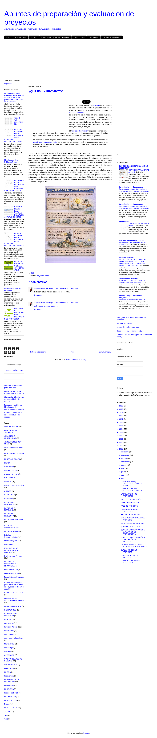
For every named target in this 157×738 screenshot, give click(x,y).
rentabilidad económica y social (45, 142)
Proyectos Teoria (42, 276)
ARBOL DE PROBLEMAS (14, 453)
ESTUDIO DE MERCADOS (112, 37)
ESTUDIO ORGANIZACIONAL (11, 526)
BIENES (7, 463)
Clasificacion (9, 467)
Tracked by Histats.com (14, 370)
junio (123, 472)
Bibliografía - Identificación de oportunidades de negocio (14, 399)
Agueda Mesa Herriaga (43, 288)
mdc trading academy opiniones (46, 306)
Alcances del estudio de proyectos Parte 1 (13, 387)
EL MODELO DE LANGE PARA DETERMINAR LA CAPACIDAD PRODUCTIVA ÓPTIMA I (14, 135)
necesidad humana (76, 113)
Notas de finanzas (126, 257)
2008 (121, 449)
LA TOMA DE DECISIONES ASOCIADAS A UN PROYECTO (134, 546)
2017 (121, 419)
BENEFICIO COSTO (12, 459)
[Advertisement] (77, 60)
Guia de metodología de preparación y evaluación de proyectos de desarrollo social (14, 586)
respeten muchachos (124, 323)
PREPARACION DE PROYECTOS (11, 681)
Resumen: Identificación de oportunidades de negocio (13, 415)
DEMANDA (8, 499)
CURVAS (7, 491)
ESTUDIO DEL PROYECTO (10, 515)
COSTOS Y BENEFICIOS (14, 485)
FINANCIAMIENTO (11, 573)
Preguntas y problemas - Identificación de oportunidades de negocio (14, 407)
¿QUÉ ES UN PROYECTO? (131, 527)
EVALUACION (93, 37)
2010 (121, 442)
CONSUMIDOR (10, 478)
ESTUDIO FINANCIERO (13, 520)
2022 (121, 409)
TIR (5, 715)
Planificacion (9, 668)
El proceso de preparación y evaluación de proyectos (14, 392)
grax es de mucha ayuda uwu (128, 327)
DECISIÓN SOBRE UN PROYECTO (129, 556)
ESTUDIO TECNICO (12, 531)
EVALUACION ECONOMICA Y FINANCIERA (10, 564)
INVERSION (9, 623)
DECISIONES (9, 495)
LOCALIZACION (79, 37)
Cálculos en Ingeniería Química (131, 240)
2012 (121, 436)
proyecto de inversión (80, 131)
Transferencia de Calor (128, 279)
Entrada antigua (105, 352)
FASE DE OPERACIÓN (130, 503)
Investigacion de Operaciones (131, 187)
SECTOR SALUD (10, 708)
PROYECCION (10, 696)
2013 (121, 432)
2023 (121, 406)
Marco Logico (9, 634)
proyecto (96, 105)
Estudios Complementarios (11, 536)
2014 (121, 429)
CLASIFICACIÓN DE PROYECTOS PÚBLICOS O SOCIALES (132, 483)
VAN (6, 719)
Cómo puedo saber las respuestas (129, 331)
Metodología (9, 648)
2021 (121, 413)
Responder (38, 295)
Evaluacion (8, 544)
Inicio (73, 352)
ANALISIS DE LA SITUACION (10, 431)
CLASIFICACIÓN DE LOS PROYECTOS (131, 562)
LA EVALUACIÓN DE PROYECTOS (129, 495)
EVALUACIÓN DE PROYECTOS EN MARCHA (11, 550)
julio (123, 468)
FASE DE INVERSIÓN (129, 506)
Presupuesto (9, 685)
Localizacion (9, 631)
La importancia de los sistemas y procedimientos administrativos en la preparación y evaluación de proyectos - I (14, 97)
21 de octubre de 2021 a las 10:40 (66, 288)
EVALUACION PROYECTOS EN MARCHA (55, 37)
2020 (121, 416)
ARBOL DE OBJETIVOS (13, 448)
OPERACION (9, 655)
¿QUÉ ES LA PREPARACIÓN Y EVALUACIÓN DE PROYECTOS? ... (133, 532)
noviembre (125, 455)
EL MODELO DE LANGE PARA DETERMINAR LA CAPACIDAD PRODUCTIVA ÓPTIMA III (14, 239)
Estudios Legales (10, 541)
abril (123, 478)
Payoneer (8, 84)
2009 (121, 446)
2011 (121, 439)
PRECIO (7, 672)
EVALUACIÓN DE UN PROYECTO (129, 551)
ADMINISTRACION (11, 427)
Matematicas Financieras (13, 638)
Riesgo (7, 704)
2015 (121, 426)
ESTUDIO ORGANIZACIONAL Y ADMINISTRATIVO (19, 266)
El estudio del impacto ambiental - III (132, 300)
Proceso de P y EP (11, 693)
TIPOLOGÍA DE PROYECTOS (132, 523)
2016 (121, 422)
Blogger (86, 733)
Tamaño (7, 712)
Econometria (124, 221)
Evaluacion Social (11, 569)
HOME (8, 37)
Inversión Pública (20, 37)
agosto (124, 465)
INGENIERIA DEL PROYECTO (11, 615)
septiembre (125, 462)
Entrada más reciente (38, 352)
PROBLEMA (9, 689)
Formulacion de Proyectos (14, 577)
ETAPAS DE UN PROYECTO (132, 515)
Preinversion (9, 676)
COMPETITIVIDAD (11, 474)
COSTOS (34, 37)
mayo (123, 475)
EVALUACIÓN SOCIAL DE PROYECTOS (131, 510)
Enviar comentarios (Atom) (76, 360)
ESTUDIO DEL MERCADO (10, 509)
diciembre (125, 452)
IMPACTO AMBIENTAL (13, 606)
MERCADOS (9, 644)
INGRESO (8, 619)
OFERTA (7, 651)
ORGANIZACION (10, 665)
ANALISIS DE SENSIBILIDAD (10, 437)
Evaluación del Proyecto (13, 556)
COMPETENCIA (10, 470)
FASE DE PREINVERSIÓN (131, 499)
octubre (124, 458)
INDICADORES (10, 610)
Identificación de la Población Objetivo (11, 161)
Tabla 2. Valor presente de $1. (18, 121)
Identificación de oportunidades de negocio (14, 599)
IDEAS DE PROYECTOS (13, 593)
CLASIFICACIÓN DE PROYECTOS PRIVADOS (131, 490)
